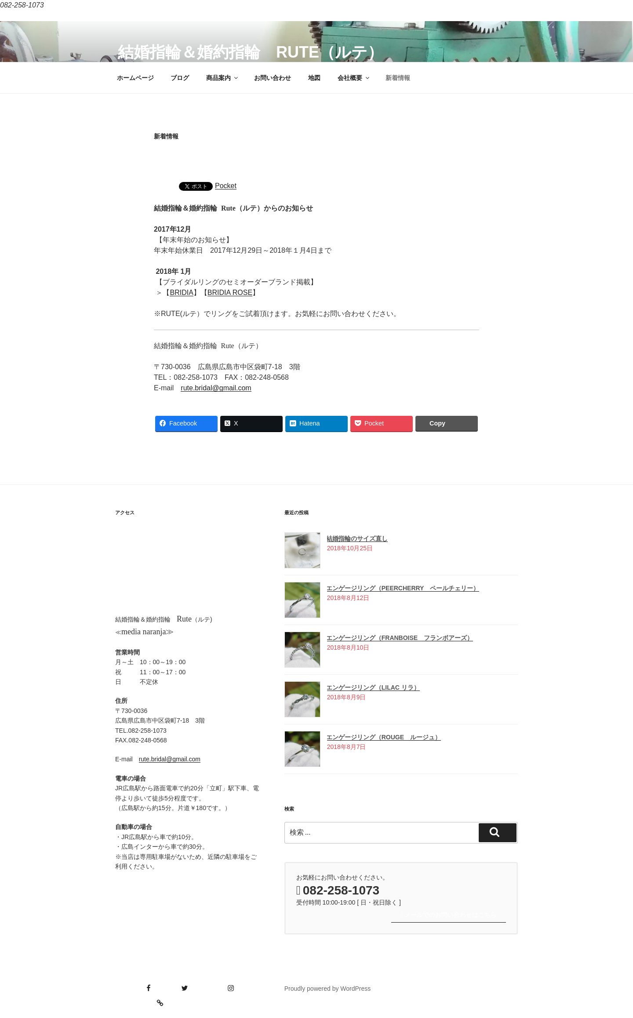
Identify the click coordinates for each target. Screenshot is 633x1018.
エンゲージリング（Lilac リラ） (373, 687)
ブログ (180, 77)
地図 (314, 77)
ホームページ (135, 77)
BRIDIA (181, 292)
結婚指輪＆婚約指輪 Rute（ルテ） (250, 52)
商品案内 (222, 77)
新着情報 (398, 77)
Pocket (225, 185)
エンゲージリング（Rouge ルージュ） (383, 737)
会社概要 (354, 77)
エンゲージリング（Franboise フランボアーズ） (399, 637)
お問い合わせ (272, 77)
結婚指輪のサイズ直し (357, 538)
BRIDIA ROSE (229, 292)
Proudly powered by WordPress (327, 988)
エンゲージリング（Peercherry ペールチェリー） (402, 588)
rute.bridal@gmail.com (216, 388)
